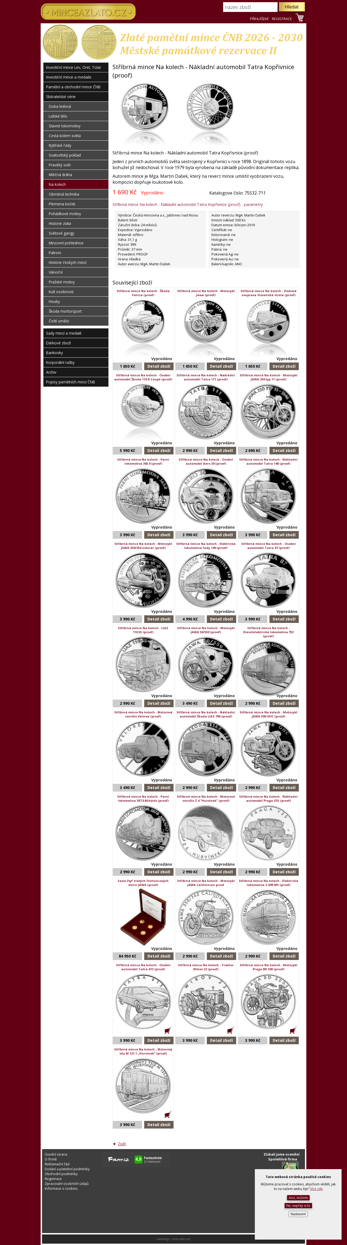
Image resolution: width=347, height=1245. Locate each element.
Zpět (122, 1143)
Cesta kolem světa (65, 135)
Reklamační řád (57, 1164)
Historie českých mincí (67, 262)
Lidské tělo (58, 116)
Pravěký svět (59, 164)
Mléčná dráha (60, 174)
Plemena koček (62, 203)
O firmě (51, 1159)
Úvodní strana (56, 1154)
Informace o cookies (61, 1188)
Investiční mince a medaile (68, 77)
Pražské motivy (62, 281)
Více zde (316, 1188)
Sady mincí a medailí (63, 333)
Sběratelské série (61, 96)
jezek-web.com (181, 1239)
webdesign (163, 1239)
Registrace (53, 1178)
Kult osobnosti (61, 291)
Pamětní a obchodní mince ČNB (73, 86)
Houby (54, 301)
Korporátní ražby (60, 362)
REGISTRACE (282, 18)
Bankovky (54, 352)
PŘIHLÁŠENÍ (259, 18)
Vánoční (56, 272)
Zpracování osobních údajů (67, 1183)
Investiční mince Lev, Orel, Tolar (73, 67)
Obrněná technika (64, 194)
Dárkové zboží (58, 342)
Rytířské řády (60, 145)
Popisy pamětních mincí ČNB (70, 381)
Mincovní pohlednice (66, 242)
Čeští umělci (59, 321)
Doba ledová (60, 106)
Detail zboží (158, 366)
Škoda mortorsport (65, 311)
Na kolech (57, 184)
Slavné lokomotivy (65, 125)
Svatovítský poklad (65, 155)
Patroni (55, 252)
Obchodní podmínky (61, 1173)
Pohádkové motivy (65, 213)
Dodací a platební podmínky (67, 1168)
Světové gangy (61, 233)
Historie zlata (60, 223)
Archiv (51, 372)
